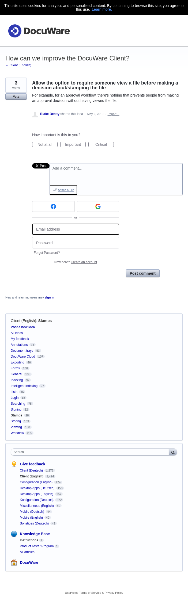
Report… (113, 114)
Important (75, 144)
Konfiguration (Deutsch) (37, 500)
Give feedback (32, 464)
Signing (16, 409)
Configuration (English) (36, 482)
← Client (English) (18, 65)
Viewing (16, 427)
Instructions (29, 540)
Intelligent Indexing (24, 386)
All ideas (17, 333)
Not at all (47, 144)
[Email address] (75, 229)
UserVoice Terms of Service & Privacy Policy (94, 592)
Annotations (19, 345)
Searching (18, 403)
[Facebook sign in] (53, 206)
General (16, 374)
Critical (104, 144)
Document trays (22, 351)
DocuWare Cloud (23, 356)
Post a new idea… (24, 327)
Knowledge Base (35, 534)
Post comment (143, 273)
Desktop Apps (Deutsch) (37, 488)
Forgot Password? (47, 253)
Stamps (45, 321)
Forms (15, 368)
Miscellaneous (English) (37, 506)
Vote (16, 96)
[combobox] (91, 452)
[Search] (173, 452)
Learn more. (102, 9)
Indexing (17, 380)
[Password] (75, 242)
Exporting (17, 362)
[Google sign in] (98, 206)
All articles (27, 552)
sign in (49, 297)
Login (14, 398)
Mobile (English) (32, 517)
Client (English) (23, 321)
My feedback (20, 339)
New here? (75, 262)
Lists (14, 392)
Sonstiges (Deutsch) (35, 523)
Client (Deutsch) (32, 470)
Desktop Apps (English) (37, 494)
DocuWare (29, 562)
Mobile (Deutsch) (32, 512)
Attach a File (66, 190)
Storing (16, 421)
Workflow (17, 433)
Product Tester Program (37, 546)
